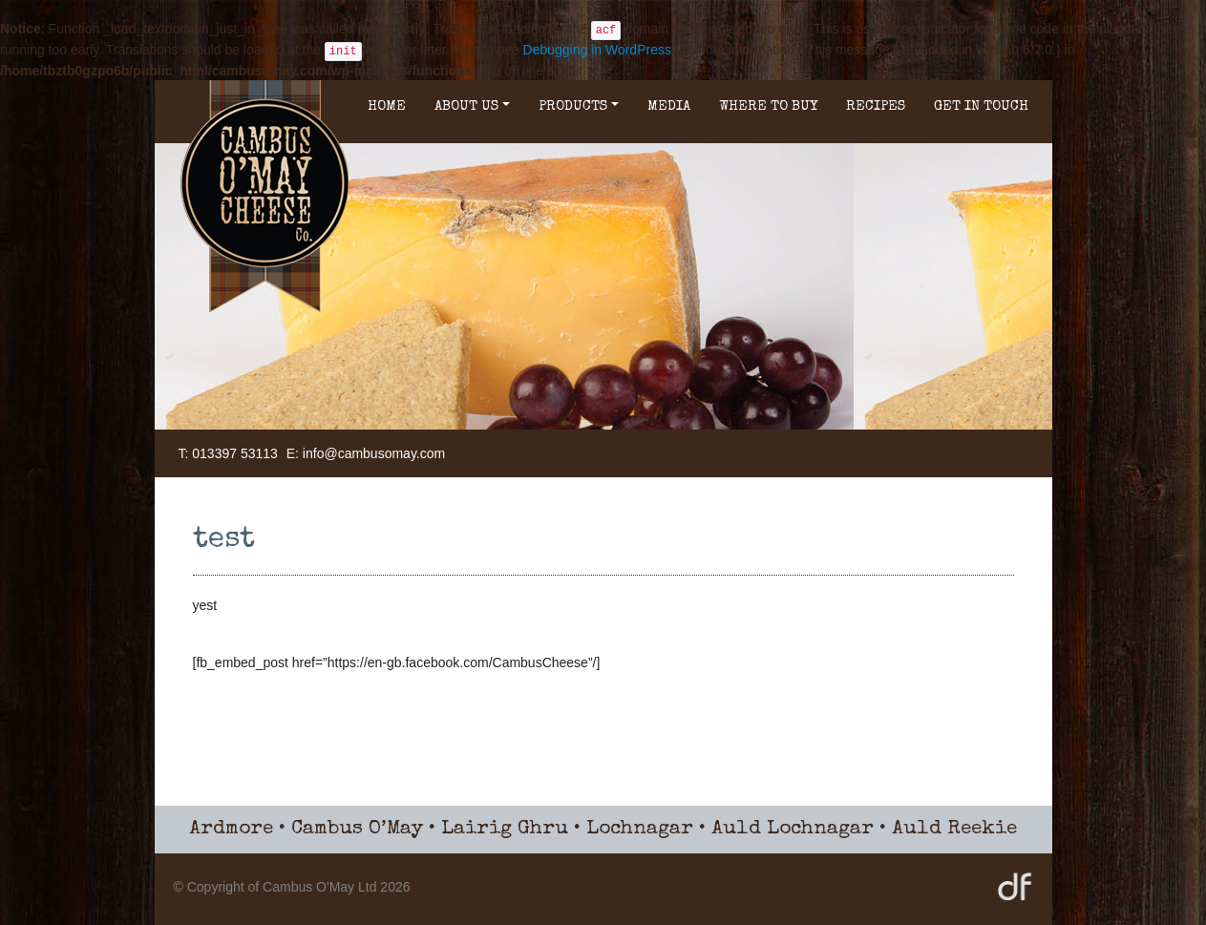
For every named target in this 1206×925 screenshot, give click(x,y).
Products (579, 106)
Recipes (875, 106)
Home (387, 106)
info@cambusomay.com (374, 453)
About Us (472, 106)
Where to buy (768, 106)
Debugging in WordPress (597, 49)
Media (668, 106)
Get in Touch (981, 106)
